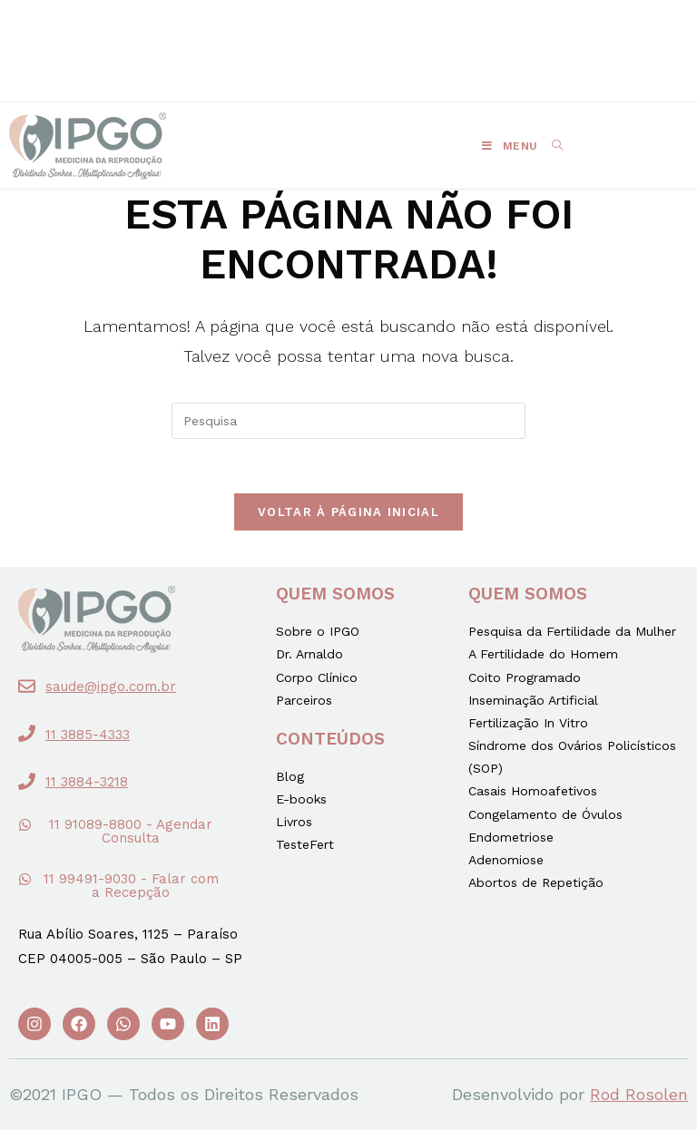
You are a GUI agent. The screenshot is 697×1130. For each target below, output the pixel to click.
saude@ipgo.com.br (110, 686)
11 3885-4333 (87, 734)
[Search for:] (551, 146)
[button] (246, 33)
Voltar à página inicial (348, 512)
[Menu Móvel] (510, 146)
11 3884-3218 (86, 782)
